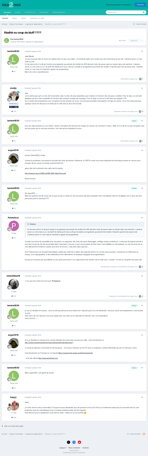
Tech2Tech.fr (29, 12)
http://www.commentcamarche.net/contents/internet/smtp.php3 (48, 343)
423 (13, 170)
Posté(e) (33, 51)
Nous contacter (74, 448)
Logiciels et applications (34, 42)
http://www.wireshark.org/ (48, 358)
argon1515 (13, 150)
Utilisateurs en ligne (37, 18)
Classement (44, 12)
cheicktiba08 (105, 267)
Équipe (23, 18)
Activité (17, 12)
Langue (62, 448)
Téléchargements (58, 12)
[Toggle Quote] (28, 224)
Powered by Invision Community (74, 452)
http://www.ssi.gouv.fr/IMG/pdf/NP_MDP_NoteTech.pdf (45, 173)
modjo (13, 88)
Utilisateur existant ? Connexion (119, 5)
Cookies (85, 448)
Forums (5, 18)
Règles (14, 18)
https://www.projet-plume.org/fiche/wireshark (75, 353)
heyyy (13, 397)
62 (14, 71)
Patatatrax (13, 217)
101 (14, 238)
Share (122, 40)
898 (13, 417)
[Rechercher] (118, 12)
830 (13, 296)
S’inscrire (140, 5)
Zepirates (117, 111)
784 (13, 111)
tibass (125, 111)
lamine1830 (18, 39)
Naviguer (7, 13)
